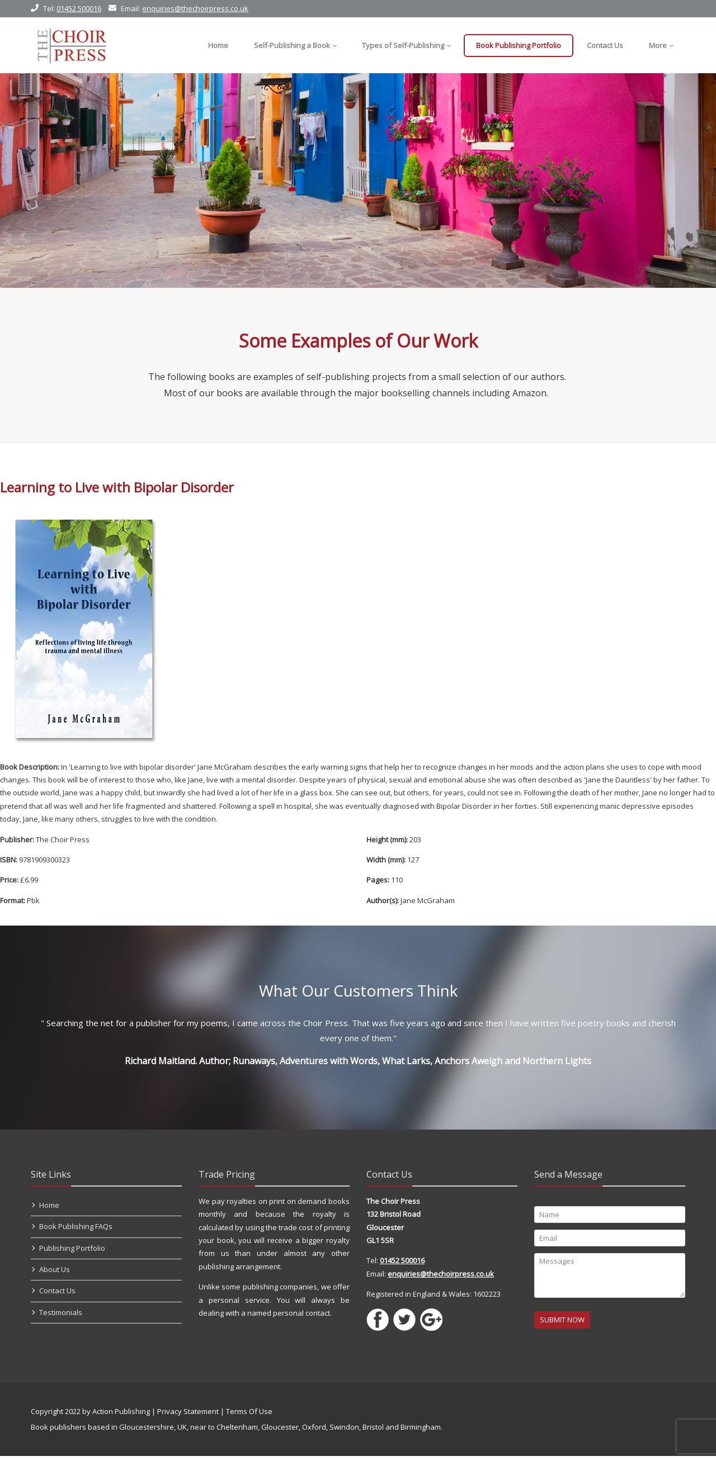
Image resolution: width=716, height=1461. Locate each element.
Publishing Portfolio (72, 1253)
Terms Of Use (249, 1416)
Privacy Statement (188, 1416)
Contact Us (57, 1296)
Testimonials (60, 1317)
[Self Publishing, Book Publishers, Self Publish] (72, 45)
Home (49, 1210)
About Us (54, 1274)
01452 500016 (78, 8)
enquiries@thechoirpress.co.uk (195, 8)
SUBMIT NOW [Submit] (562, 1325)
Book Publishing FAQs (75, 1231)
